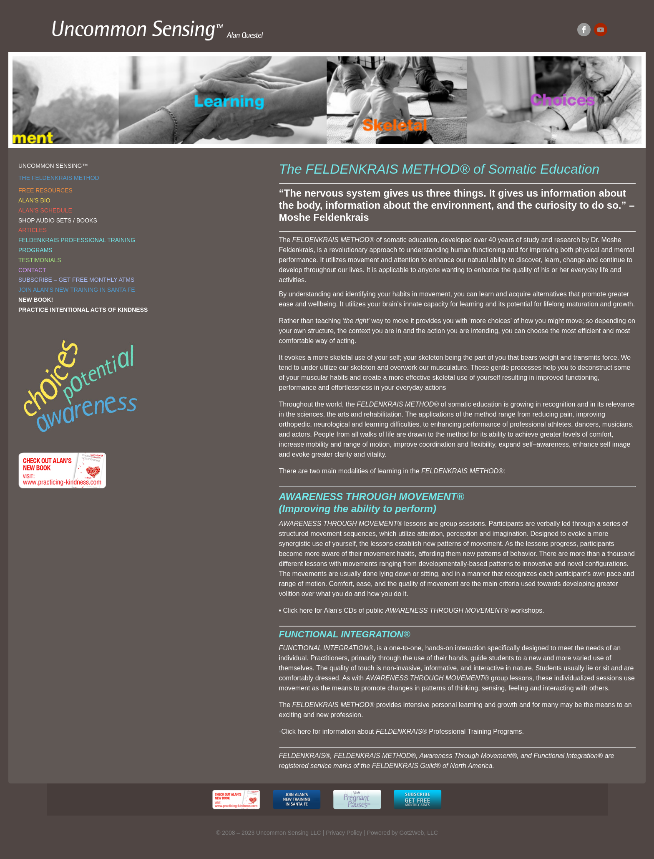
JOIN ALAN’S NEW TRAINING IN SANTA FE (76, 289)
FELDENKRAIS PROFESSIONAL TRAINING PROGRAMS (76, 245)
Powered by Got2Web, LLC (402, 832)
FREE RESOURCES (45, 190)
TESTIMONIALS (39, 260)
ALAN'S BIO (34, 200)
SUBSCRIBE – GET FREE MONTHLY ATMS (76, 279)
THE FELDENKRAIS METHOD (58, 177)
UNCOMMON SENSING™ (53, 165)
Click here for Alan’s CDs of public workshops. (413, 610)
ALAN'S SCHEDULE (45, 210)
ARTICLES (32, 230)
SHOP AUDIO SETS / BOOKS (57, 220)
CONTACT (32, 270)
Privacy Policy (344, 832)
